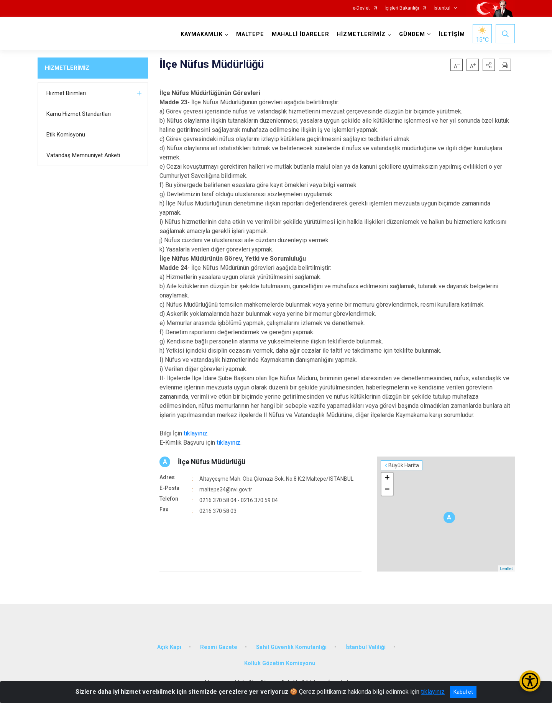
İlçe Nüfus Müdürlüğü (211, 462)
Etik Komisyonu (65, 134)
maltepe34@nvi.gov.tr (225, 489)
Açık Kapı (169, 647)
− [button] (386, 490)
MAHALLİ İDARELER (300, 34)
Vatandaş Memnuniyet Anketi (83, 155)
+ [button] (386, 478)
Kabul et (463, 692)
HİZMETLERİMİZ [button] (361, 34)
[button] (489, 65)
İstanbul (442, 8)
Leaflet (506, 568)
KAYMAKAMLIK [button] (202, 34)
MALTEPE (250, 34)
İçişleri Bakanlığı (401, 8)
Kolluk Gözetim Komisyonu (279, 663)
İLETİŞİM (452, 34)
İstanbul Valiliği (365, 647)
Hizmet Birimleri (66, 93)
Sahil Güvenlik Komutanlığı (291, 647)
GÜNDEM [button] (412, 34)
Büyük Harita (403, 465)
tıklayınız (195, 433)
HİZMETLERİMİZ (67, 67)
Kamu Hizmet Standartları (78, 113)
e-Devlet (361, 8)
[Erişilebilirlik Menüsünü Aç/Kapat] (529, 681)
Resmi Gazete (218, 647)
